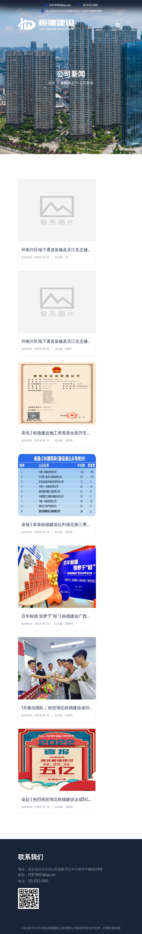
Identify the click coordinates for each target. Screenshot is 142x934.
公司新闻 (87, 82)
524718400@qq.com (57, 5)
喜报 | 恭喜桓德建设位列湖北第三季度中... (56, 524)
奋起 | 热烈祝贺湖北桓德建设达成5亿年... (55, 799)
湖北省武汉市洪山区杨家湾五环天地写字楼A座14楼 (71, 11)
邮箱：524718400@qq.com (37, 874)
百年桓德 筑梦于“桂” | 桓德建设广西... (55, 616)
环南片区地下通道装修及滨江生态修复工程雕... (56, 341)
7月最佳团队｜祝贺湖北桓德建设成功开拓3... (55, 707)
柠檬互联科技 (112, 928)
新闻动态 (67, 82)
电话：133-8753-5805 (33, 880)
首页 (51, 82)
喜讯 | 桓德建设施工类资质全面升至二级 (56, 432)
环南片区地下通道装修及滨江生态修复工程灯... (56, 249)
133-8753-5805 (88, 5)
